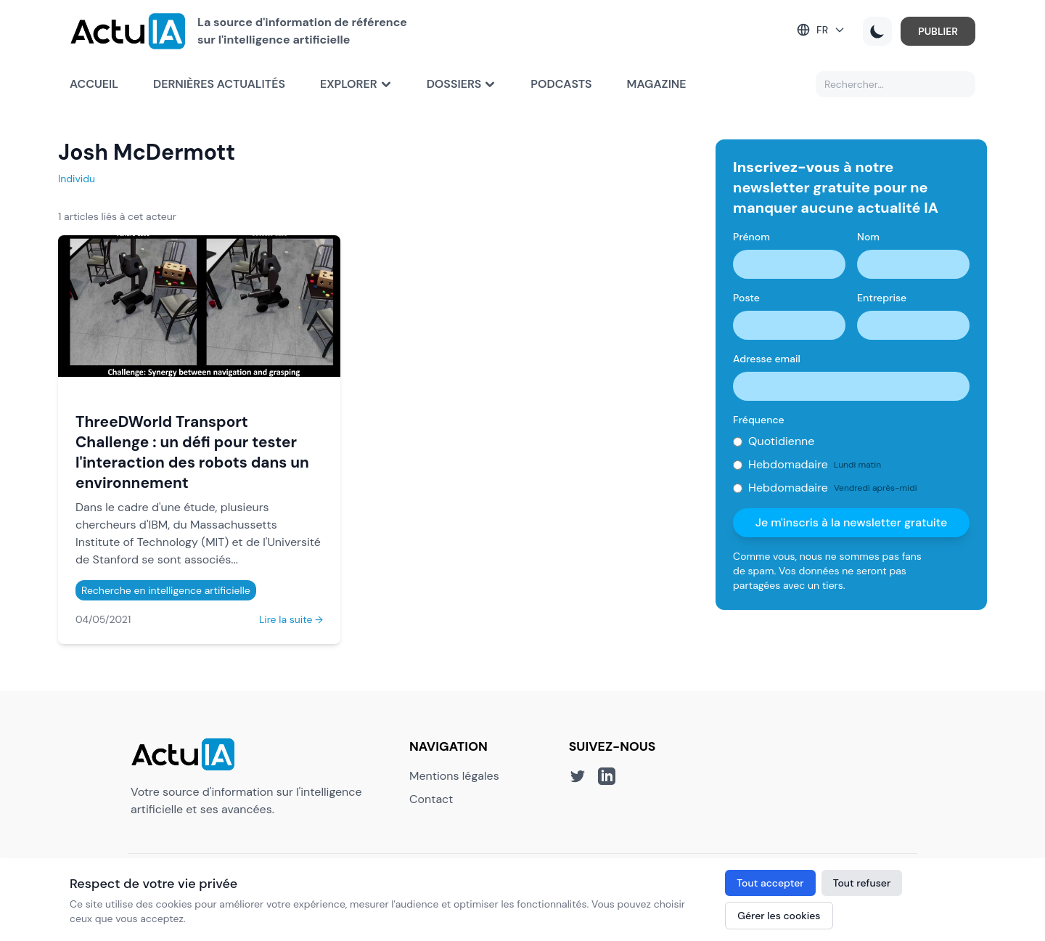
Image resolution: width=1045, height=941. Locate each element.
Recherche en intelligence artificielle (165, 590)
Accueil (94, 83)
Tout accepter (770, 882)
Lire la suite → (291, 619)
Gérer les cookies (778, 915)
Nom (868, 236)
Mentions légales (454, 775)
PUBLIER (938, 31)
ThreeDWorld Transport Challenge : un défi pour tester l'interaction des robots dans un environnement (192, 452)
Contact (431, 799)
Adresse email (766, 358)
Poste (746, 297)
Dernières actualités (219, 83)
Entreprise (881, 297)
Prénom (751, 236)
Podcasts (560, 83)
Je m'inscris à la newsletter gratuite (851, 522)
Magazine (657, 83)
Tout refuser (862, 882)
